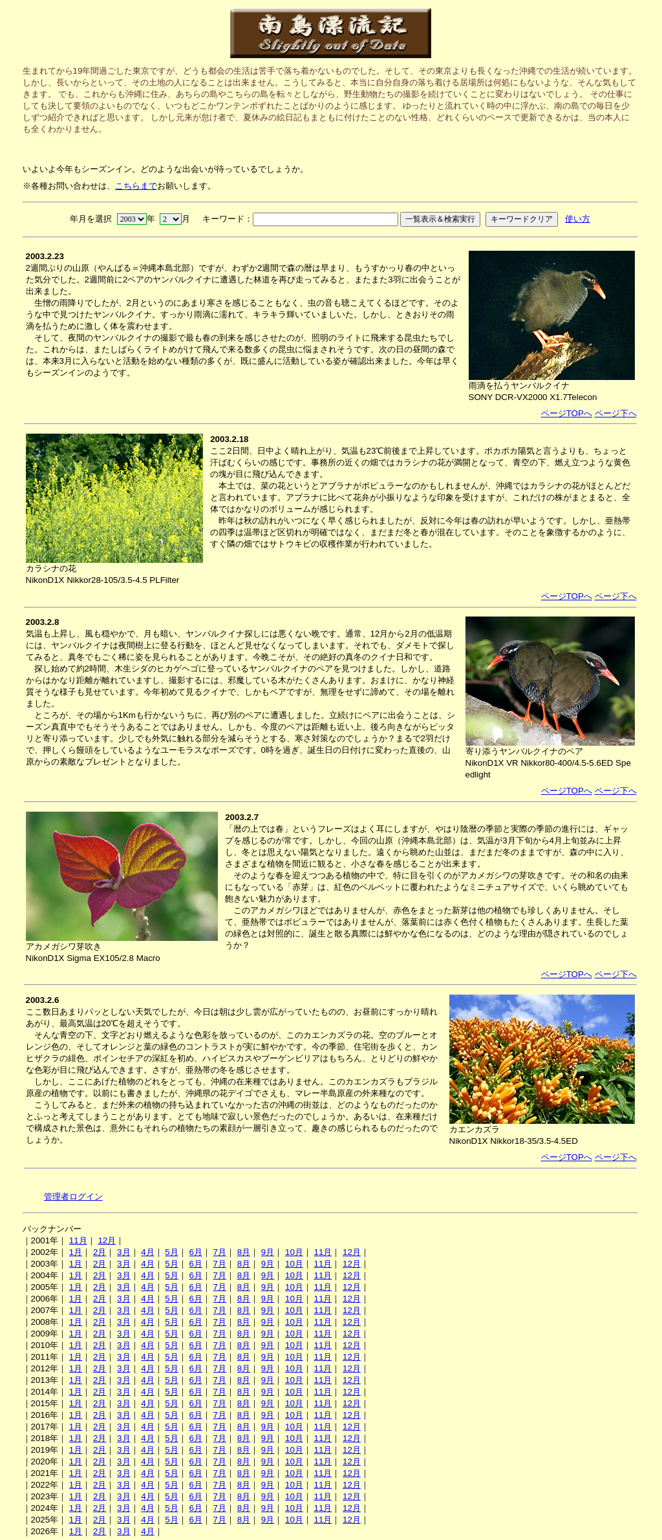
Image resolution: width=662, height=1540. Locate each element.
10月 (294, 1252)
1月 (75, 1252)
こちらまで (136, 186)
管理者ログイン (73, 1196)
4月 (147, 1252)
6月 (195, 1252)
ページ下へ (616, 413)
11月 (78, 1240)
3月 (123, 1252)
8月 (243, 1252)
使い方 (577, 219)
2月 (99, 1252)
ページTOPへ (566, 413)
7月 (219, 1252)
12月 (107, 1240)
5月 (171, 1252)
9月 (267, 1252)
